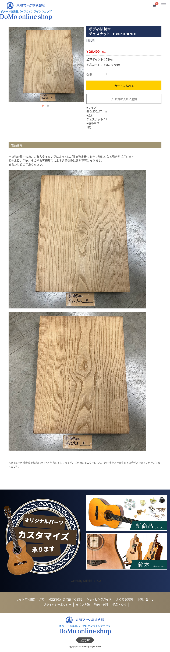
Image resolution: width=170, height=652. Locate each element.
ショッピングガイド (99, 599)
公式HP (85, 640)
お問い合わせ (145, 599)
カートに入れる (124, 86)
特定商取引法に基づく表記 (65, 599)
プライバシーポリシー (57, 605)
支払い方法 (83, 605)
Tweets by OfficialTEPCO (85, 580)
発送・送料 (101, 605)
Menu (163, 3)
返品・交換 (119, 605)
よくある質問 (124, 599)
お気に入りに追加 (124, 99)
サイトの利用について (30, 599)
